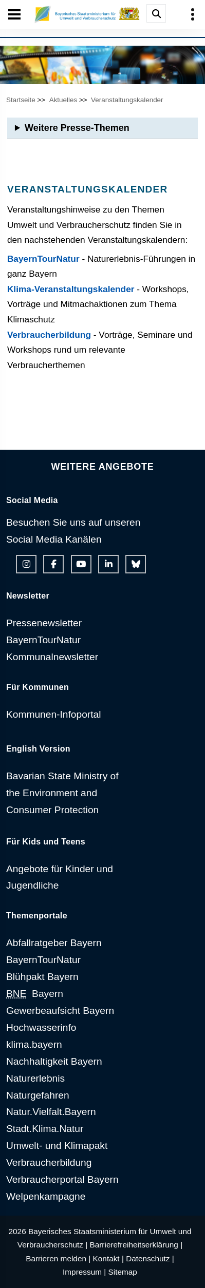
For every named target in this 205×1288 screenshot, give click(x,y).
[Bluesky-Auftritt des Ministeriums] (135, 564)
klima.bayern (34, 1044)
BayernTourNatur (43, 259)
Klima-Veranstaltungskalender (71, 289)
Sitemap (122, 1271)
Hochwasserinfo (41, 1027)
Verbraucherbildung (49, 335)
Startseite (20, 100)
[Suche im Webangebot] (156, 13)
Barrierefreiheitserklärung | (135, 1244)
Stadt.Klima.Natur (44, 1128)
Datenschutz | (150, 1258)
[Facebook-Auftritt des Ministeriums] (53, 564)
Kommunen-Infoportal (53, 714)
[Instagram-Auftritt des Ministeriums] (26, 564)
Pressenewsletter (44, 623)
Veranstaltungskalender (127, 100)
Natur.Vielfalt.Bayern (51, 1111)
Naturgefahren (37, 1095)
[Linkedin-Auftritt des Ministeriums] (108, 564)
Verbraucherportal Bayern (62, 1179)
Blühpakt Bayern (42, 976)
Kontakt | (108, 1258)
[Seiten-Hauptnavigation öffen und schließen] (14, 14)
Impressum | (84, 1271)
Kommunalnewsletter (52, 656)
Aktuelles (63, 100)
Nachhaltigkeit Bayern (54, 1061)
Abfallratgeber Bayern (54, 942)
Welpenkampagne (45, 1196)
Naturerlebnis (35, 1078)
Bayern (34, 993)
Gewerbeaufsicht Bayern (60, 1010)
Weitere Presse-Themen (77, 128)
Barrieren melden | (58, 1258)
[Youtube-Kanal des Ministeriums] (81, 564)
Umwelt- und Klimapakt (56, 1145)
